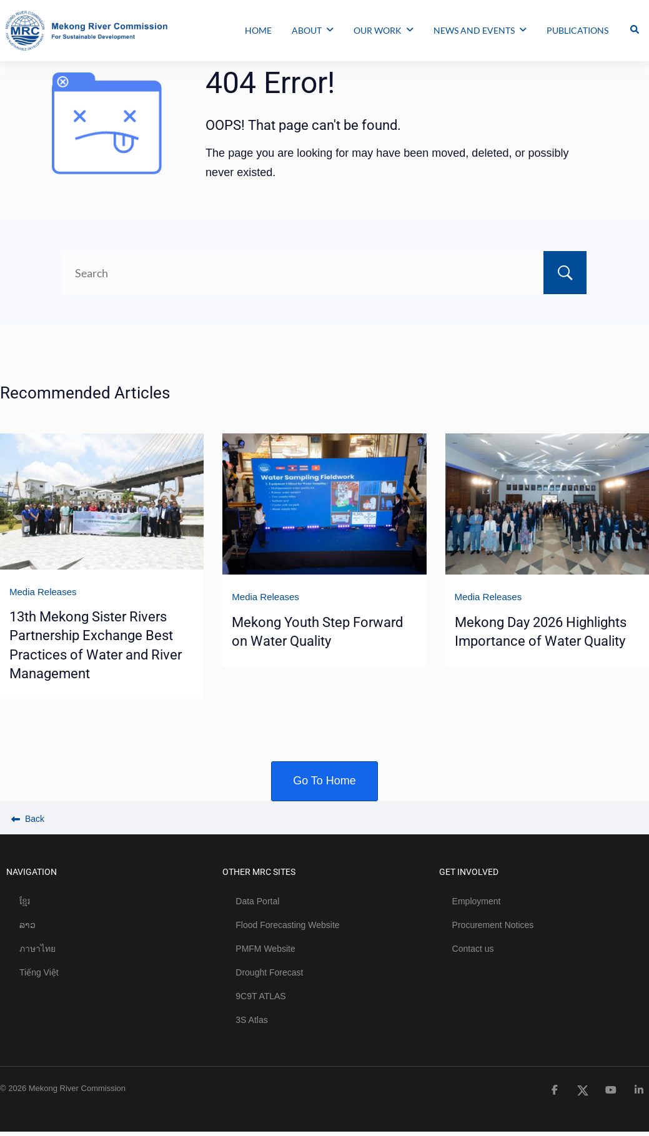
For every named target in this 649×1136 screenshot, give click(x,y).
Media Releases (43, 591)
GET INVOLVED (468, 872)
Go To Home (324, 780)
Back (27, 819)
